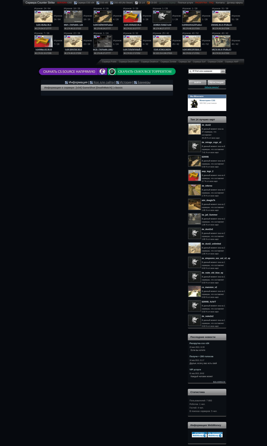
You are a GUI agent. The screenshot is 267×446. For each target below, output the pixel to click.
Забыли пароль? (212, 87)
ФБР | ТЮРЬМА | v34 (73, 25)
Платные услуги (185, 3)
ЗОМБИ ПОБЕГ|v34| (162, 25)
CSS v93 (102, 3)
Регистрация (216, 82)
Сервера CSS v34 (84, 3)
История (124, 82)
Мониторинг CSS (207, 100)
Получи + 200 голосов (201, 356)
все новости (219, 382)
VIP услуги (195, 369)
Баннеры (142, 82)
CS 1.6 (140, 3)
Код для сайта (102, 82)
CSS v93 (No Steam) (121, 3)
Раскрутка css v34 (199, 343)
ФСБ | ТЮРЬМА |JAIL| (103, 49)
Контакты (220, 3)
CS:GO (152, 3)
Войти (197, 82)
